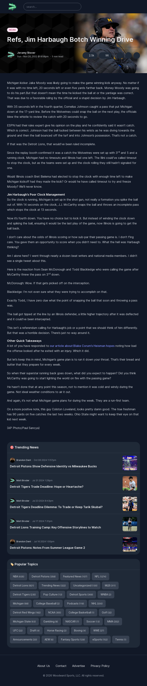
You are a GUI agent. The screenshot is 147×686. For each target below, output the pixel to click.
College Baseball (48, 603)
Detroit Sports (81, 594)
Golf (107, 612)
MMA (113, 621)
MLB (110, 585)
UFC (18, 630)
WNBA (106, 594)
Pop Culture (52, 594)
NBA (18, 576)
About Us (43, 666)
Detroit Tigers (24, 594)
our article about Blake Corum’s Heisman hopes (81, 346)
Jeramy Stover (26, 53)
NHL (97, 603)
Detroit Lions (23, 585)
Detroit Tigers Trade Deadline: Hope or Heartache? (46, 486)
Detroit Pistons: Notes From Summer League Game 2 (47, 547)
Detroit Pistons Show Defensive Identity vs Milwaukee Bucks (53, 466)
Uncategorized (85, 585)
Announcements (25, 639)
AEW (49, 639)
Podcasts (75, 603)
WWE (98, 630)
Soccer (93, 621)
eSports (100, 639)
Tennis (120, 639)
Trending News (54, 585)
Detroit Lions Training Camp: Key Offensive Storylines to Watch (55, 527)
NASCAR (72, 621)
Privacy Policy (100, 666)
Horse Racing (56, 630)
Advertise (78, 666)
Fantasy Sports (73, 639)
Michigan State (24, 621)
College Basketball (81, 612)
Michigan (21, 603)
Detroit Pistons (44, 576)
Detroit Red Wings (27, 612)
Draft (35, 630)
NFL (100, 576)
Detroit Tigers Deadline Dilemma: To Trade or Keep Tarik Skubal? (56, 507)
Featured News (75, 576)
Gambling (50, 621)
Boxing (80, 630)
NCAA (12, 29)
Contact (61, 666)
